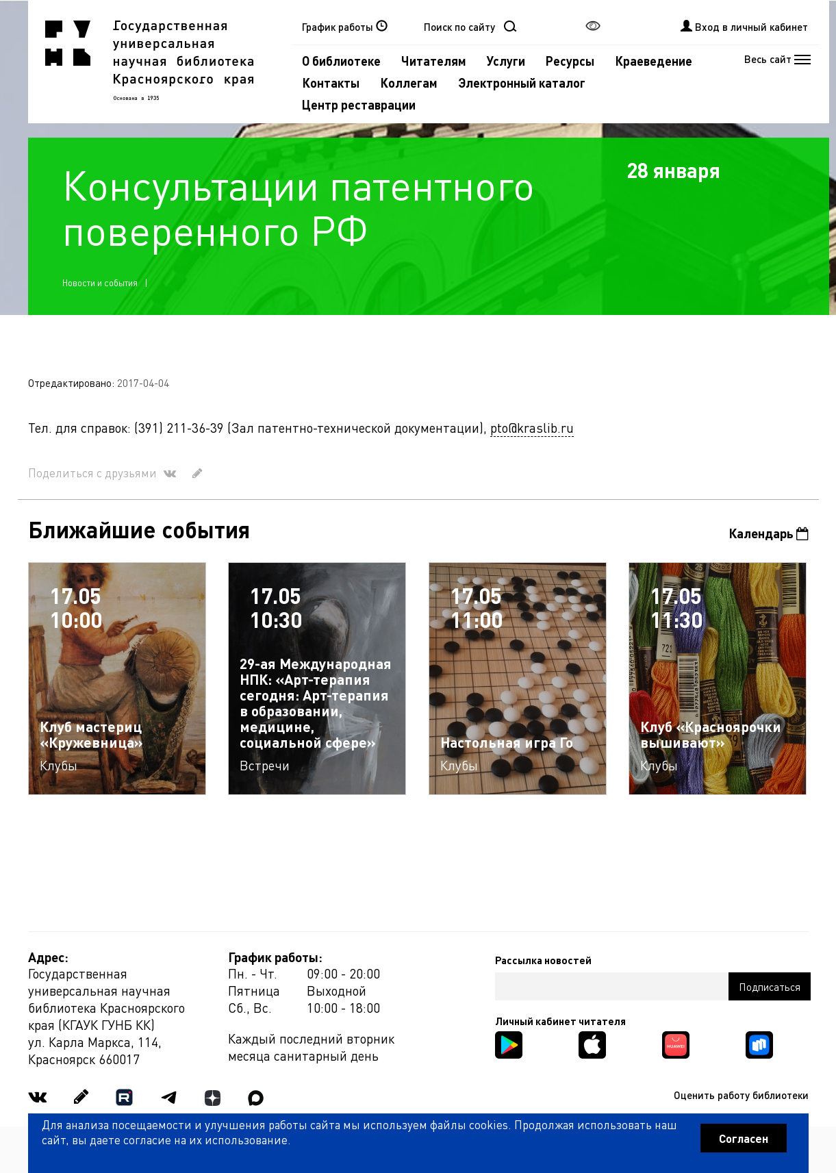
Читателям (433, 60)
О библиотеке (341, 60)
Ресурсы (570, 60)
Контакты (330, 82)
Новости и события (100, 282)
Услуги (506, 60)
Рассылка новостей (543, 960)
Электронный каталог (521, 82)
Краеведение (653, 60)
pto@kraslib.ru (532, 427)
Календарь (769, 533)
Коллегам (409, 82)
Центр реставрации (359, 104)
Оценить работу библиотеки (741, 1095)
